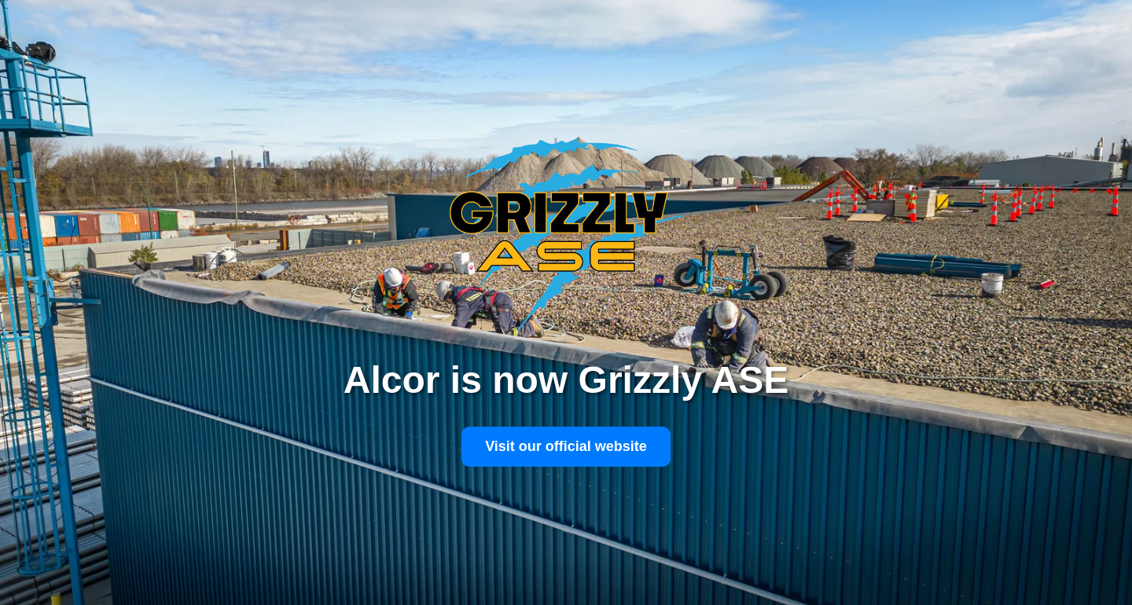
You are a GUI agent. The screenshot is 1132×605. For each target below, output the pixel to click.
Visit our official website (566, 446)
